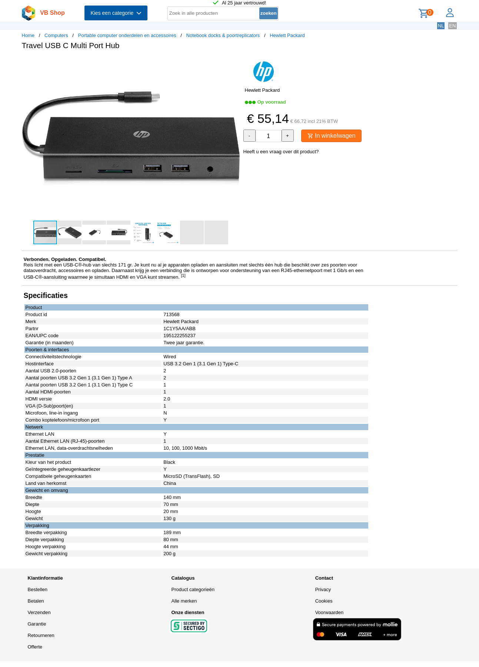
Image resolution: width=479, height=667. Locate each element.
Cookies (324, 601)
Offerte (35, 647)
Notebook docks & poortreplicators (223, 35)
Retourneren (41, 635)
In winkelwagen (331, 136)
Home (28, 35)
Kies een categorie (116, 13)
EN (452, 26)
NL (441, 26)
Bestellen (37, 589)
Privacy (323, 589)
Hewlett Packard (287, 35)
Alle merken (184, 601)
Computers (56, 35)
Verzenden (39, 612)
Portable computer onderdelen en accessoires (127, 35)
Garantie (37, 624)
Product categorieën (193, 589)
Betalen (36, 601)
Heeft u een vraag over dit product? (281, 151)
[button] (233, 63)
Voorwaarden (329, 612)
